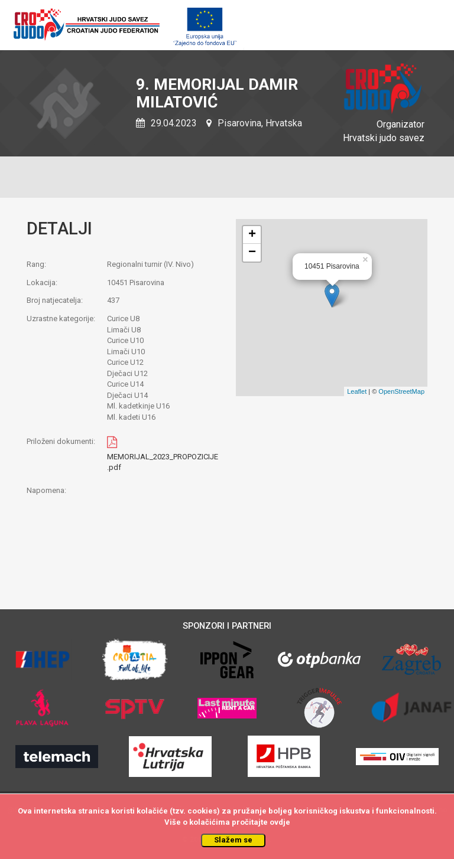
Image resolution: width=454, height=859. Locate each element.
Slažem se (233, 839)
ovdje (280, 822)
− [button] (252, 253)
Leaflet (357, 391)
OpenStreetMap (401, 391)
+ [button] (252, 235)
